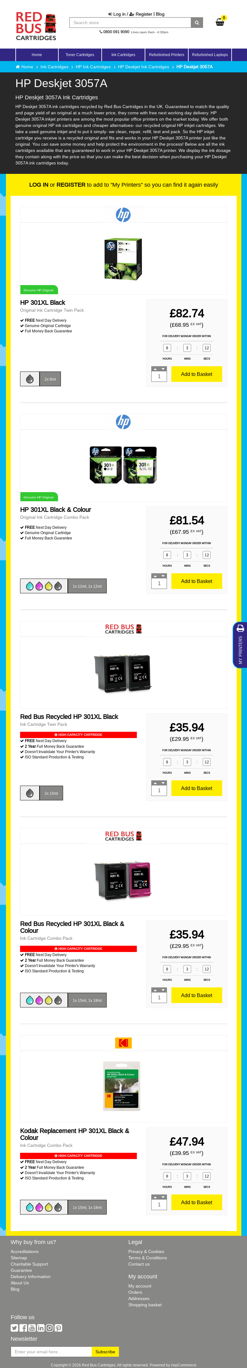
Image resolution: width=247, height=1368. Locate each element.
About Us (20, 1282)
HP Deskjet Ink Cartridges (143, 66)
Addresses (138, 1298)
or (57, 184)
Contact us (139, 1264)
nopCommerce (183, 1365)
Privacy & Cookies (146, 1251)
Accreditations (25, 1251)
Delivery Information (31, 1276)
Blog (160, 14)
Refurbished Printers (166, 54)
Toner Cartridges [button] (80, 54)
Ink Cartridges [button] (123, 54)
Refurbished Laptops (210, 54)
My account (139, 1285)
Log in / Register (130, 14)
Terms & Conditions (147, 1257)
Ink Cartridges (54, 66)
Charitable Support (29, 1264)
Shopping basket (145, 1304)
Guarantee (21, 1270)
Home (37, 54)
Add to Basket (196, 374)
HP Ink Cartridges (93, 66)
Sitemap (19, 1257)
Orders (135, 1292)
